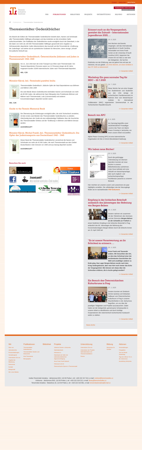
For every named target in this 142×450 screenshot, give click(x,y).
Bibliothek (75, 14)
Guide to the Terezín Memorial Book (27, 109)
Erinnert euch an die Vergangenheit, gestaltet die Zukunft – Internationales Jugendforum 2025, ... (108, 32)
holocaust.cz (57, 352)
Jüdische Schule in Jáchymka (62, 347)
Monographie (27, 358)
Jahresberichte (13, 350)
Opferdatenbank (58, 350)
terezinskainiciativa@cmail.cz (100, 383)
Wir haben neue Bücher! (101, 149)
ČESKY (114, 2)
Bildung (118, 14)
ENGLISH (122, 2)
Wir (46, 14)
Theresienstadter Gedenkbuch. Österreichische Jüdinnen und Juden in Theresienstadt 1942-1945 (44, 57)
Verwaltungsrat (13, 355)
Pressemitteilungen (14, 352)
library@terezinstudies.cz (97, 380)
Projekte (88, 14)
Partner (83, 356)
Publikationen (59, 14)
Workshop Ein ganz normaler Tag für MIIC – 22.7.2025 (107, 78)
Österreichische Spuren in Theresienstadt (65, 366)
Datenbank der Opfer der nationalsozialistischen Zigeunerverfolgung (61, 356)
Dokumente (12, 364)
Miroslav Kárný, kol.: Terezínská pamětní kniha (32, 81)
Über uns (11, 347)
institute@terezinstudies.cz (103, 378)
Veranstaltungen (123, 347)
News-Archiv (90, 325)
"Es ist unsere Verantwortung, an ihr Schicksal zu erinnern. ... (107, 242)
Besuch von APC (96, 115)
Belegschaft (12, 369)
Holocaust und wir (59, 364)
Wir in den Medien (14, 372)
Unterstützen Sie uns (14, 357)
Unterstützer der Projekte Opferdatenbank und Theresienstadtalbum (87, 352)
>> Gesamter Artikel (126, 71)
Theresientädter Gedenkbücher (33, 22)
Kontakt (11, 367)
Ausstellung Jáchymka (125, 361)
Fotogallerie (122, 350)
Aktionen (131, 14)
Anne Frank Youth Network (61, 361)
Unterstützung (104, 14)
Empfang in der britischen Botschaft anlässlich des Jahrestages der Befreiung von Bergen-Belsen (110, 202)
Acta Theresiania (28, 356)
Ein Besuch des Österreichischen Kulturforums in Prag (105, 282)
